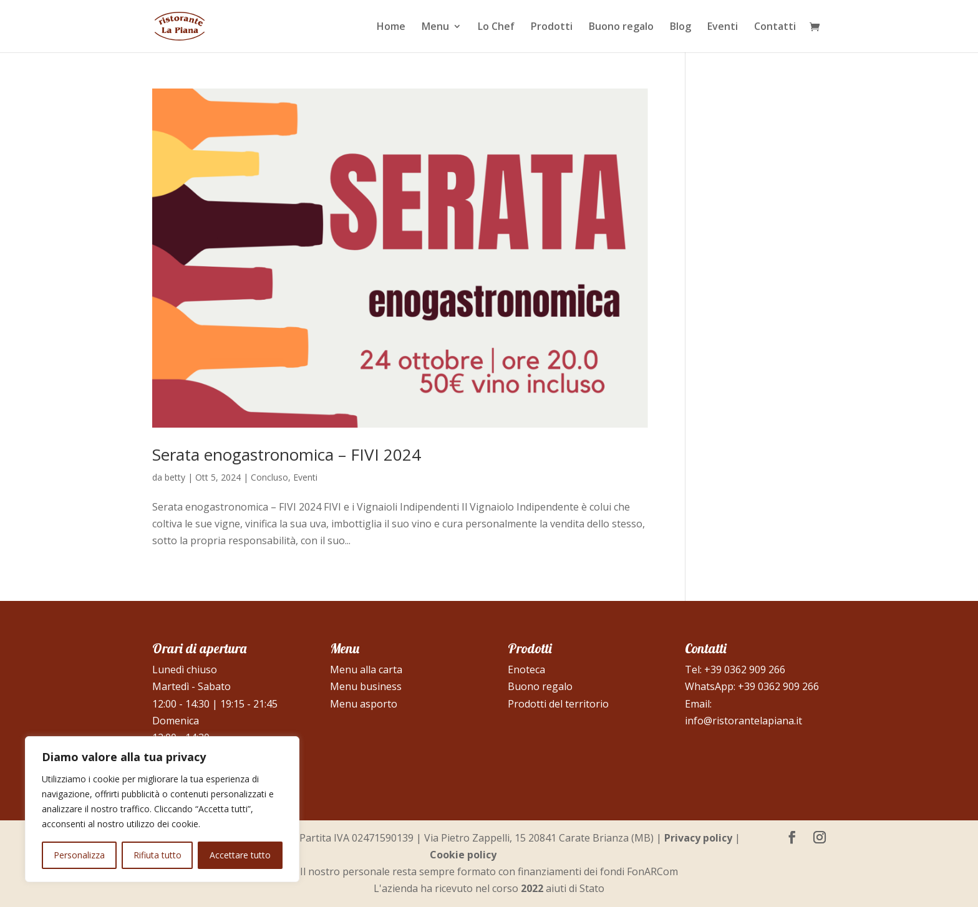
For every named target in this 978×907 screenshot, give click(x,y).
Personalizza (79, 855)
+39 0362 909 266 (744, 669)
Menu (435, 27)
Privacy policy (698, 838)
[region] (162, 809)
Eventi (722, 27)
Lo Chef (496, 27)
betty (175, 477)
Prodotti (552, 27)
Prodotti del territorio (558, 704)
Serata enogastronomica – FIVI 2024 (286, 454)
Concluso (269, 477)
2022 (532, 888)
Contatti (775, 27)
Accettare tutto (240, 855)
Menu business (366, 686)
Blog (680, 27)
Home (391, 27)
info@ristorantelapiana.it (743, 720)
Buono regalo (621, 27)
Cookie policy (463, 854)
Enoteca (526, 669)
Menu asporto (363, 704)
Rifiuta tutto (157, 855)
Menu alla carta (366, 669)
